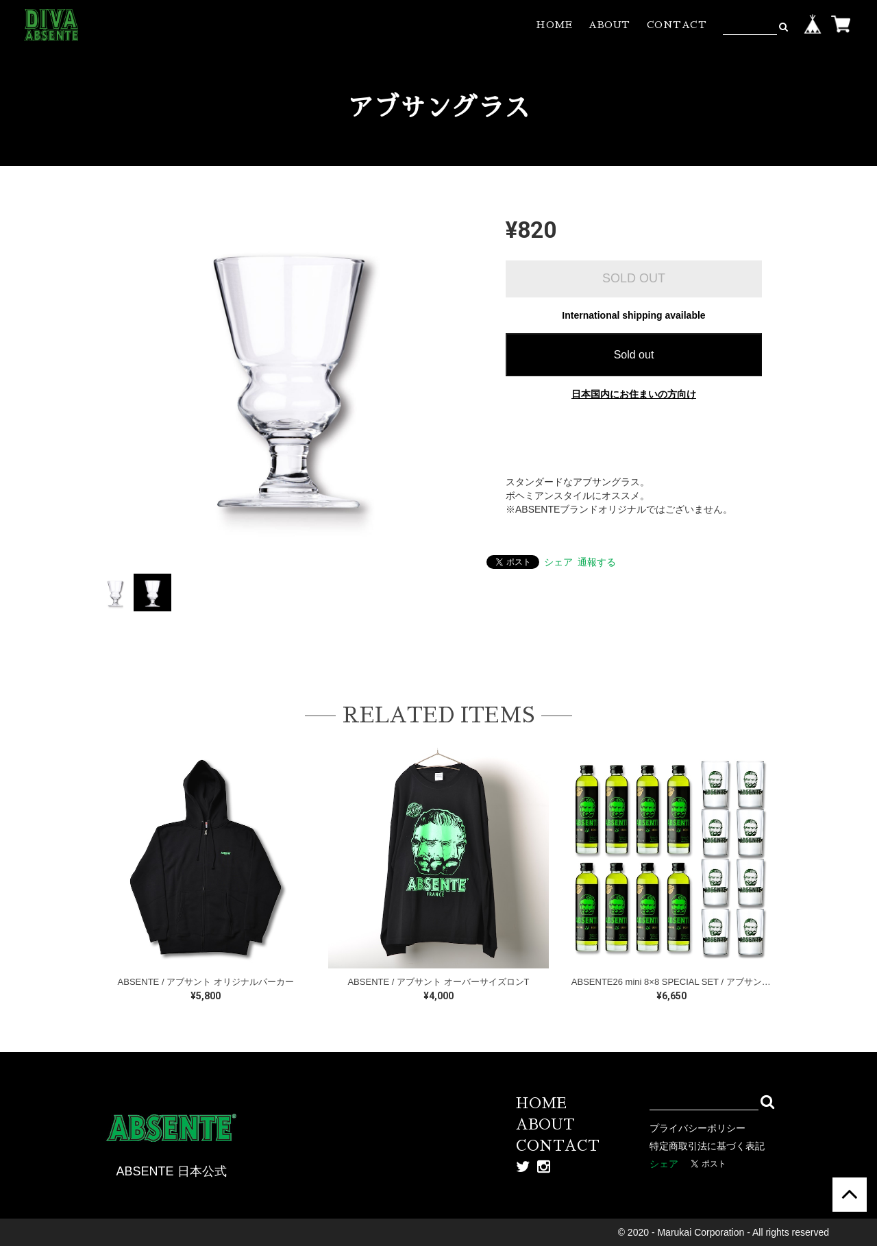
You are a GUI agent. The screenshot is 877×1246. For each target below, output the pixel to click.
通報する (597, 562)
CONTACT (677, 24)
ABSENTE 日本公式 (171, 1171)
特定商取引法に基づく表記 (707, 1145)
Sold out (634, 355)
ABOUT (609, 24)
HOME (554, 24)
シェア (558, 562)
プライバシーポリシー (697, 1128)
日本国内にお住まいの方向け (633, 394)
